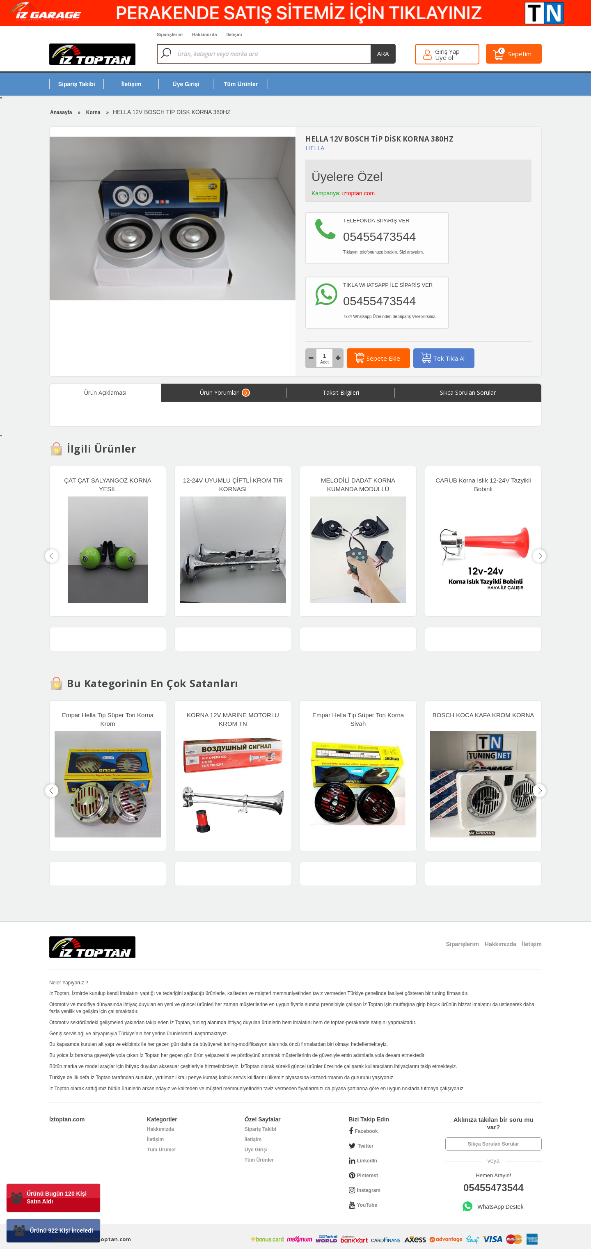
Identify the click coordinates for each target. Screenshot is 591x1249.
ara (383, 53)
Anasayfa (61, 112)
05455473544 (493, 1187)
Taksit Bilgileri (341, 392)
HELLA (314, 148)
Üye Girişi (256, 1150)
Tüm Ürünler (161, 1150)
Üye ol (444, 58)
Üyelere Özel (347, 176)
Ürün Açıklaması (105, 392)
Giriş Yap (447, 51)
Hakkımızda (160, 1129)
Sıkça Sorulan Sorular (493, 1144)
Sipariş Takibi (260, 1129)
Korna (93, 112)
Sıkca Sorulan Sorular (468, 392)
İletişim (155, 1139)
